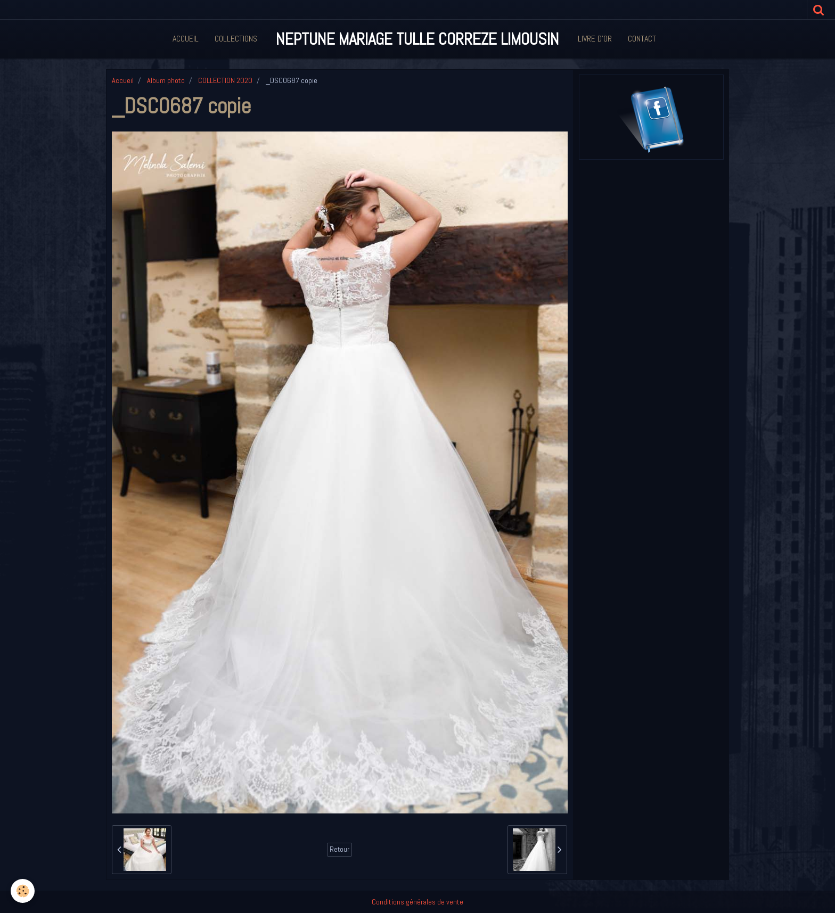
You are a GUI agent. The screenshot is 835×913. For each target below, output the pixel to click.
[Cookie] (23, 891)
